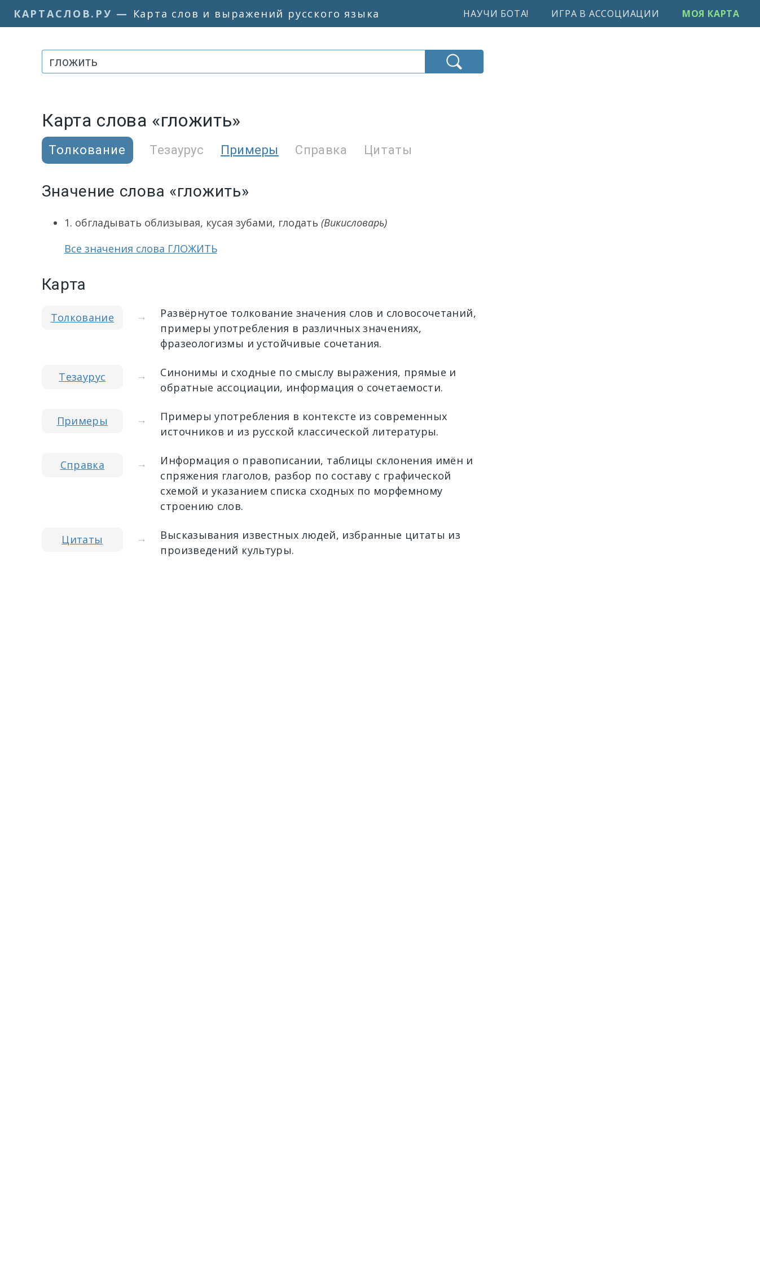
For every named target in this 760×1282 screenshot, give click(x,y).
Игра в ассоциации (605, 13)
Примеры (250, 150)
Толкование (83, 317)
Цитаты (388, 150)
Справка (321, 150)
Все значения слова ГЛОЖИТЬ (140, 248)
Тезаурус (177, 150)
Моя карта (711, 13)
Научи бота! (496, 13)
